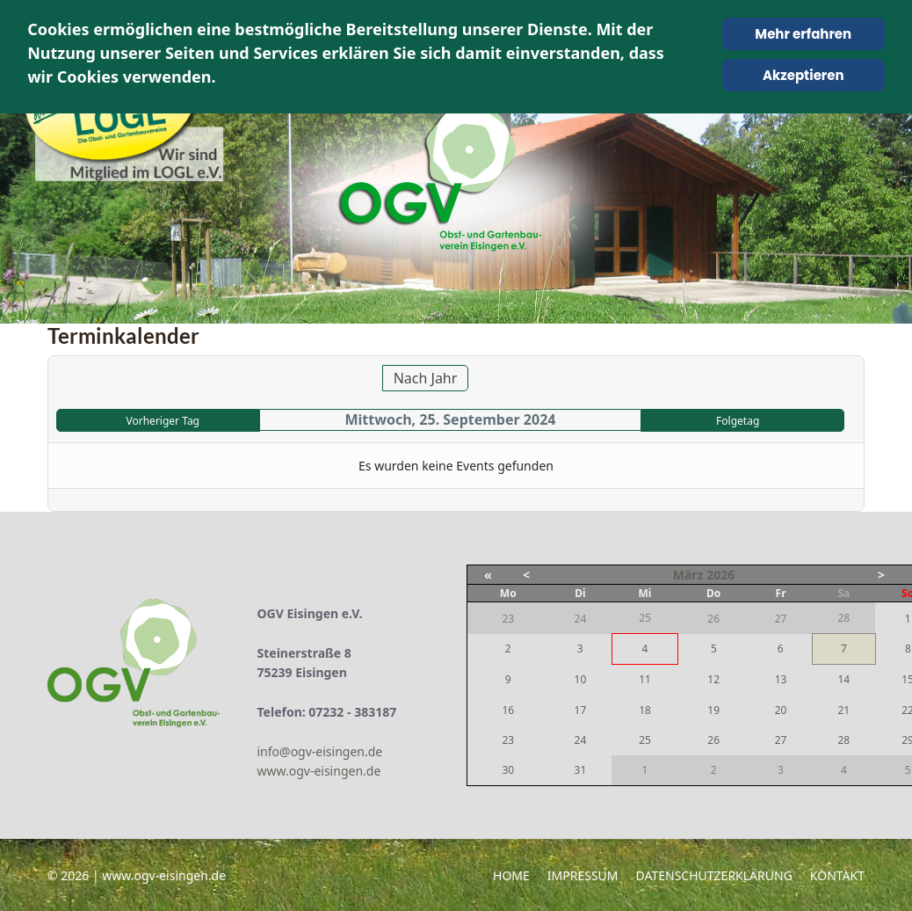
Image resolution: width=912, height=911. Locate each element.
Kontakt (837, 875)
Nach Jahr (426, 378)
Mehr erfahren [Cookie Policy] (803, 34)
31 (581, 769)
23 (508, 739)
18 (645, 710)
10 (581, 679)
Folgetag (737, 420)
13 (781, 679)
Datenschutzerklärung (714, 875)
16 (508, 710)
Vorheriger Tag (163, 420)
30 (508, 769)
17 (581, 710)
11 (645, 679)
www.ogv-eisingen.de (319, 770)
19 (713, 710)
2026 (720, 574)
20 (781, 710)
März (688, 574)
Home (511, 875)
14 (843, 679)
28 (843, 739)
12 (713, 679)
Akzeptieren (803, 75)
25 (645, 739)
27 (781, 739)
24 (581, 739)
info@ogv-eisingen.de (320, 751)
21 (843, 710)
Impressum (583, 875)
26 (713, 739)
